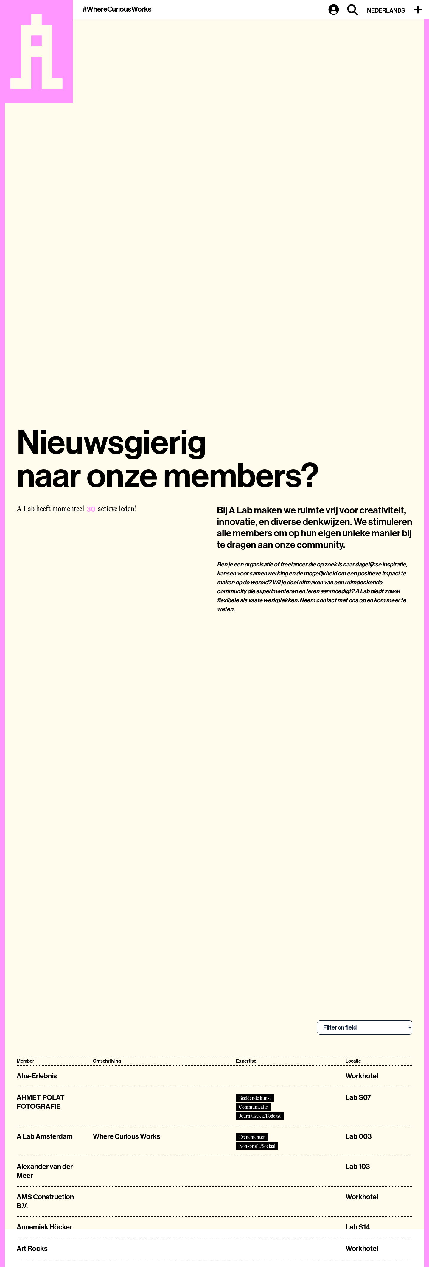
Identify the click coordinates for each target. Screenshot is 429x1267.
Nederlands (386, 10)
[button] (419, 9)
